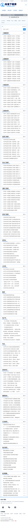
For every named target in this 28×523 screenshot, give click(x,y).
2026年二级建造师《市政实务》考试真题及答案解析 (12, 78)
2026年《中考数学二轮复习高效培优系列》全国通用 (12, 377)
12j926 (19, 20)
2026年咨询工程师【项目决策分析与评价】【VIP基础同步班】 (12, 223)
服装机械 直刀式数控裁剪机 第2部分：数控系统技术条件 (12, 437)
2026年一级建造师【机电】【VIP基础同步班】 (12, 40)
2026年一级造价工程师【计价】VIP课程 (12, 100)
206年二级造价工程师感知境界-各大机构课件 (12, 113)
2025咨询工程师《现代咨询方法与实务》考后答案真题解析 (12, 234)
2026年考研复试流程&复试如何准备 (11, 255)
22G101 (2, 22)
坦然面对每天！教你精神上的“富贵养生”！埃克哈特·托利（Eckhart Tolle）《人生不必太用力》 (12, 335)
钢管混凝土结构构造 (7, 478)
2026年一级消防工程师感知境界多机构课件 (12, 197)
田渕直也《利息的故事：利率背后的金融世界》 (12, 331)
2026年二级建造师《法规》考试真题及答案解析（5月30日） (12, 61)
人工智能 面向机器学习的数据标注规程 (11, 398)
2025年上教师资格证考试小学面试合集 (11, 299)
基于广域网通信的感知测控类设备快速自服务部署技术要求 (12, 413)
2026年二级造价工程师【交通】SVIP (11, 115)
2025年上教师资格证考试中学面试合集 (11, 305)
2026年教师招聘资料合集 (8, 295)
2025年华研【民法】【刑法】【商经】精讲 (12, 359)
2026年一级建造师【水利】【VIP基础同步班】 (12, 36)
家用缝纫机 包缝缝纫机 (8, 439)
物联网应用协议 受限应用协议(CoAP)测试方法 (12, 409)
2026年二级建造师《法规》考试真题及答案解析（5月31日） (12, 64)
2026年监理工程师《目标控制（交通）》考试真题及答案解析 (12, 143)
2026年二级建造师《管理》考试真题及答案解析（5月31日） (12, 68)
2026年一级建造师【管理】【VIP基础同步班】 (12, 48)
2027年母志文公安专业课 (8, 269)
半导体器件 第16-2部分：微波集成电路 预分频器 (12, 402)
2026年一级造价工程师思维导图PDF (11, 96)
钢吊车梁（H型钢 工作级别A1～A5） (11, 484)
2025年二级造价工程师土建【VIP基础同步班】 (12, 130)
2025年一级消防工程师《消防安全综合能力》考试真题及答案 (12, 206)
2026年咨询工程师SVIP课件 (9, 217)
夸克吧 (24, 513)
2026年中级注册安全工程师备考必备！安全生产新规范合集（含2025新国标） (12, 180)
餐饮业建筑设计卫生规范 (8, 450)
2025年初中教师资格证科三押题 (10, 313)
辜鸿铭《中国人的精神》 (8, 337)
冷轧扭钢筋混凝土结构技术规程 (10, 461)
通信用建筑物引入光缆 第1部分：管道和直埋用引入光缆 (12, 411)
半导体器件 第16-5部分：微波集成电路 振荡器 (12, 400)
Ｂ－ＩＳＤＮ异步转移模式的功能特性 (11, 426)
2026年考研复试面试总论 (8, 253)
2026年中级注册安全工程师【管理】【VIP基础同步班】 (12, 171)
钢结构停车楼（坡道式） (8, 482)
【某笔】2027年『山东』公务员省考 (11, 285)
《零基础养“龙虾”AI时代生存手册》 (11, 333)
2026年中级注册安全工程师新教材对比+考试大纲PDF (12, 182)
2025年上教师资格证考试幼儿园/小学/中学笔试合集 (12, 307)
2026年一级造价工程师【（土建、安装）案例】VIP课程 (12, 98)
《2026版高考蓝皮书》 (8, 327)
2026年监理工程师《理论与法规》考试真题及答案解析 (12, 148)
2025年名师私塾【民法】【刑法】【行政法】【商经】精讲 (12, 353)
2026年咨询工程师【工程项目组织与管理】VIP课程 (12, 219)
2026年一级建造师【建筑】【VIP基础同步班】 (12, 44)
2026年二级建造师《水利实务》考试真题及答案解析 (12, 76)
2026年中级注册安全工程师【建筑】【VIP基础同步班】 (12, 167)
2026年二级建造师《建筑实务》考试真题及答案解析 (12, 70)
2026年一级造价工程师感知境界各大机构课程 (12, 94)
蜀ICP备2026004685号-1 (5, 520)
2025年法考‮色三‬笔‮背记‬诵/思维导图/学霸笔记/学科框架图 (12, 346)
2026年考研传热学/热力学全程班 (10, 245)
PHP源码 (8, 20)
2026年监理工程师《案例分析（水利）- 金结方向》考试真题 (12, 152)
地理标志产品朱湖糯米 (8, 469)
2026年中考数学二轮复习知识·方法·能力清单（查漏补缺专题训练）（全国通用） (12, 374)
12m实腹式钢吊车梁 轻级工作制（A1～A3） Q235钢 (12, 489)
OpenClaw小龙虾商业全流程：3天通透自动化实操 (12, 389)
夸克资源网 (16, 513)
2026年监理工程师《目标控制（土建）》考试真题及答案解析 (12, 141)
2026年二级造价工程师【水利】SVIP (11, 117)
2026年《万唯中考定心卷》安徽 (10, 385)
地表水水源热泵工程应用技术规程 (10, 454)
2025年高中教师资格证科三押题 (10, 311)
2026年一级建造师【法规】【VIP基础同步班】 (12, 46)
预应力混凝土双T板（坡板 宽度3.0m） (11, 430)
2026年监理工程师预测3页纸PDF (10, 158)
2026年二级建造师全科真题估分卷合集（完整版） (12, 80)
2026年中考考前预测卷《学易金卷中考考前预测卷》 (12, 381)
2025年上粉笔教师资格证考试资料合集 (11, 309)
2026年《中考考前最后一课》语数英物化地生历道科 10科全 (12, 372)
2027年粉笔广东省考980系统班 (10, 279)
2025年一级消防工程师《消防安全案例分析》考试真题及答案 (12, 204)
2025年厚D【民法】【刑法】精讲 (10, 361)
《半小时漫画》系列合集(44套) (10, 321)
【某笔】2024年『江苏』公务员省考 (11, 283)
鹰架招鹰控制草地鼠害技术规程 (10, 458)
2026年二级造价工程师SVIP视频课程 (11, 120)
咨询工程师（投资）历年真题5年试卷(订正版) (12, 232)
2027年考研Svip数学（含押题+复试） (11, 247)
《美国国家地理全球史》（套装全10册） (12, 329)
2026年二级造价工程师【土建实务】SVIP (12, 126)
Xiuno (12, 20)
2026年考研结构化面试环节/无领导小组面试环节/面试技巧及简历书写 (12, 260)
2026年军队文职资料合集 (8, 288)
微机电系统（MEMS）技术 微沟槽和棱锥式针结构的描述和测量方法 (12, 405)
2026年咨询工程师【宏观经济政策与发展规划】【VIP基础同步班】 (12, 221)
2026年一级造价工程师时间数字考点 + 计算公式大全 (12, 87)
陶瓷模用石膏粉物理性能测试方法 (10, 443)
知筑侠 (2, 513)
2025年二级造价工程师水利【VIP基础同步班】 (12, 132)
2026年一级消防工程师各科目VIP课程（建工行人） (12, 199)
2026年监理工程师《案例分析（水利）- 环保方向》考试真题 (12, 154)
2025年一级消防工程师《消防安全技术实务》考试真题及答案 (12, 208)
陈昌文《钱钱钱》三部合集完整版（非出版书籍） (12, 323)
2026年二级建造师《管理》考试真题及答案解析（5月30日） (12, 66)
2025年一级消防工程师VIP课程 (10, 201)
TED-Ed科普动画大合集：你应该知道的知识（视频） (12, 387)
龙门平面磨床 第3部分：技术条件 (10, 428)
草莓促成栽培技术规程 (8, 452)
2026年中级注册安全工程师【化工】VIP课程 (12, 176)
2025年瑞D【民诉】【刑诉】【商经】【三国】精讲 (12, 363)
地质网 (11, 513)
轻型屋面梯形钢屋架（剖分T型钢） (11, 493)
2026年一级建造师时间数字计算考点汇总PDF (12, 54)
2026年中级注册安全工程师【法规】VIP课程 (12, 169)
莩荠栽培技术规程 (7, 465)
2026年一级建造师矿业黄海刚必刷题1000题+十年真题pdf (12, 52)
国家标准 (20, 10)
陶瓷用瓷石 (5, 435)
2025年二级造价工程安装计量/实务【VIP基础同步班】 (12, 128)
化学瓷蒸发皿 (6, 441)
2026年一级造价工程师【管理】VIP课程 (12, 102)
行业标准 (15, 10)
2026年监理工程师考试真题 (9, 139)
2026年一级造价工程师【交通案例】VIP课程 (12, 106)
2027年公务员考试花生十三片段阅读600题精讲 (12, 273)
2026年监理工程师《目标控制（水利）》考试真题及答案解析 (12, 145)
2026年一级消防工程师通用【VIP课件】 (12, 191)
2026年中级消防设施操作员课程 (10, 210)
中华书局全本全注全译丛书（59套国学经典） (12, 339)
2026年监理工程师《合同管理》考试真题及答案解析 (12, 156)
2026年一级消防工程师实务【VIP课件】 (12, 193)
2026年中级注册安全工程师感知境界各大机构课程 (12, 184)
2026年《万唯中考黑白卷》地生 (10, 383)
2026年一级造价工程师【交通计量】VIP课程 (12, 104)
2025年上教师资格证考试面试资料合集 (11, 297)
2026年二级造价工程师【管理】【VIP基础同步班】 (12, 124)
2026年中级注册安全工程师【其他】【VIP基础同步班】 (12, 165)
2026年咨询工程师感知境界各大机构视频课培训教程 (12, 227)
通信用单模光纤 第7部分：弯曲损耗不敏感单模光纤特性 (12, 417)
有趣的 (20, 513)
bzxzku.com (11, 519)
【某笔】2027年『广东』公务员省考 (11, 281)
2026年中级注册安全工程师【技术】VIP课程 (12, 173)
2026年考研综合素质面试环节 (9, 257)
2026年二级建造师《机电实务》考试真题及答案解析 (12, 74)
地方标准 (9, 10)
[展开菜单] (26, 4)
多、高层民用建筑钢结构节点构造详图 (11, 480)
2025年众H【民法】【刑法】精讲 (10, 365)
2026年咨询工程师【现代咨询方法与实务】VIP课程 (12, 225)
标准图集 (4, 10)
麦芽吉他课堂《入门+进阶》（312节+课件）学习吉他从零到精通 (12, 391)
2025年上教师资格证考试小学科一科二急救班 (12, 301)
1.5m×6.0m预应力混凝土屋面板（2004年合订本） (12, 476)
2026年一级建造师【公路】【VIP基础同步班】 (12, 38)
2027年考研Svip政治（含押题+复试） (11, 249)
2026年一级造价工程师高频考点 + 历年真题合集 (12, 89)
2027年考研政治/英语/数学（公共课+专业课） (12, 243)
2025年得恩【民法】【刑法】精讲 (10, 355)
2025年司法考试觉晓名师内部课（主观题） (12, 351)
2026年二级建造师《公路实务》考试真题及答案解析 (12, 72)
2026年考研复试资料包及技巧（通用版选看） (12, 262)
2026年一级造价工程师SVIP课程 (10, 92)
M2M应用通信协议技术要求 (9, 415)
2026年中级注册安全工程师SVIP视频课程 (12, 178)
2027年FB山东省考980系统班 (9, 275)
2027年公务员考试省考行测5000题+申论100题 (12, 271)
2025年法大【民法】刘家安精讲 (10, 357)
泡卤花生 (5, 456)
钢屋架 (15, 20)
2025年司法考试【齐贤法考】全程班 (11, 349)
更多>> (24, 58)
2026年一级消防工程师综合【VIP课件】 (12, 195)
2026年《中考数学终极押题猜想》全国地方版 (12, 379)
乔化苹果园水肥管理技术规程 (9, 463)
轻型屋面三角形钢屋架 (8, 486)
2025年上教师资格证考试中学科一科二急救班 (12, 303)
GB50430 (23, 20)
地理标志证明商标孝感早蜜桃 (9, 467)
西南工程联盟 (6, 513)
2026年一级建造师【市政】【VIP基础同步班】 (12, 42)
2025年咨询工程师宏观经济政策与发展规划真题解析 (12, 236)
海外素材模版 (3, 515)
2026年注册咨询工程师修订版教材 (10, 229)
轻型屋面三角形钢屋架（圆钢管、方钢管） (12, 491)
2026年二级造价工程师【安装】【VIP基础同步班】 (12, 122)
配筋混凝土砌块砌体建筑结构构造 (10, 495)
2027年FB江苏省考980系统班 (9, 277)
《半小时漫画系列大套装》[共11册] (11, 325)
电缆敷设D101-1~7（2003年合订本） (11, 433)
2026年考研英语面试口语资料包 (10, 251)
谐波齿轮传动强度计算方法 (9, 424)
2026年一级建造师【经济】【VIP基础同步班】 (12, 50)
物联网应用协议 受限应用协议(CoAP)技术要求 (12, 407)
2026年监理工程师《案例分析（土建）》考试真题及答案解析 (12, 150)
